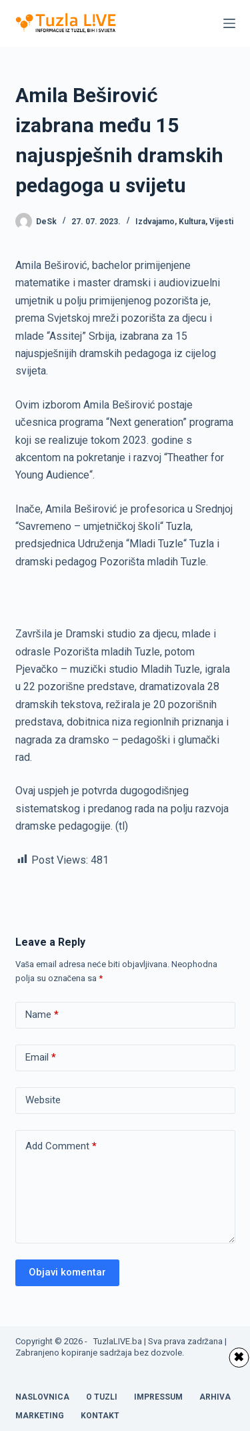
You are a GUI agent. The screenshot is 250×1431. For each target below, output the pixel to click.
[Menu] (229, 23)
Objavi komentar (67, 1272)
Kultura (192, 221)
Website (43, 1100)
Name (42, 1015)
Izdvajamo (155, 221)
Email (40, 1057)
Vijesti (221, 221)
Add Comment (61, 1146)
